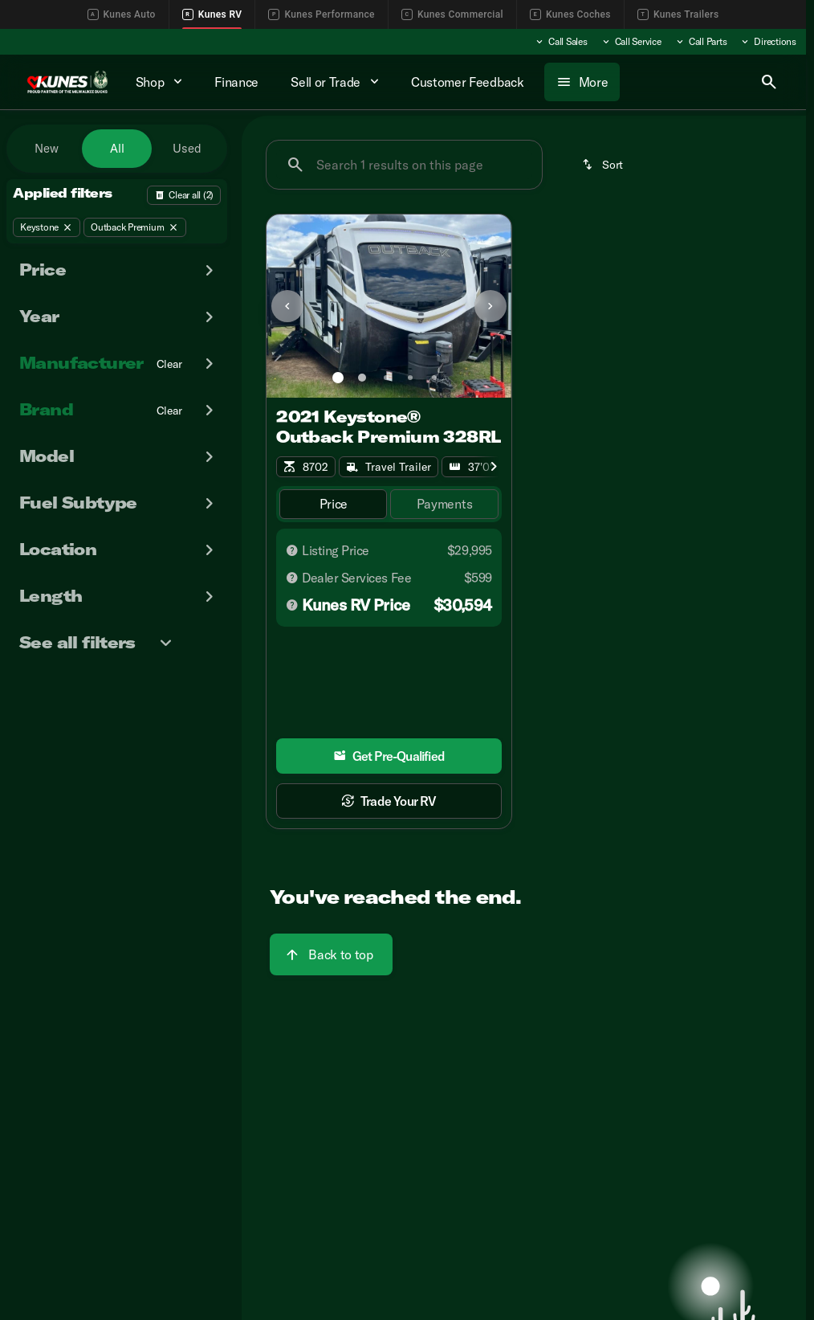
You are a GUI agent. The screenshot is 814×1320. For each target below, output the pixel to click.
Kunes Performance (321, 14)
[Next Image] (490, 306)
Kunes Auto (122, 14)
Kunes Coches (570, 14)
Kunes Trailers (678, 14)
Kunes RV (212, 14)
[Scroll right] (493, 467)
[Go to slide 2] (362, 377)
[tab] (333, 504)
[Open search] (769, 82)
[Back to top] (331, 954)
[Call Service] (631, 41)
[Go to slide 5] (434, 377)
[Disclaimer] (292, 550)
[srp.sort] (604, 165)
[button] (285, 306)
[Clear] (170, 364)
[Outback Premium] (134, 227)
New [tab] (47, 148)
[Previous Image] (287, 306)
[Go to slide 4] (410, 377)
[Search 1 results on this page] (404, 164)
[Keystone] (46, 227)
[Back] (184, 195)
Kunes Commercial (452, 14)
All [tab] (117, 148)
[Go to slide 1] (338, 377)
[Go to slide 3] (386, 377)
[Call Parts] (701, 41)
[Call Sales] (561, 41)
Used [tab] (187, 148)
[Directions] (768, 41)
